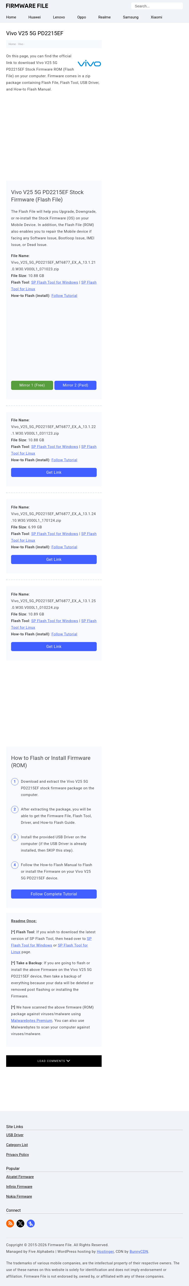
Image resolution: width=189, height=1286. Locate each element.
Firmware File (27, 6)
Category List (17, 1145)
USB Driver (14, 1135)
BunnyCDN (139, 1251)
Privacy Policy (17, 1154)
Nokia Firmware (19, 1196)
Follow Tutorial (64, 295)
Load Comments (54, 1061)
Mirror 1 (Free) (32, 385)
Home (12, 44)
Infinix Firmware (19, 1186)
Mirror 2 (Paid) (75, 385)
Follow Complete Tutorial (54, 894)
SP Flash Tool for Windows (54, 282)
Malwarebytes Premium (31, 1020)
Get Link (54, 472)
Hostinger (105, 1251)
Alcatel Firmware (20, 1177)
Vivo (20, 44)
